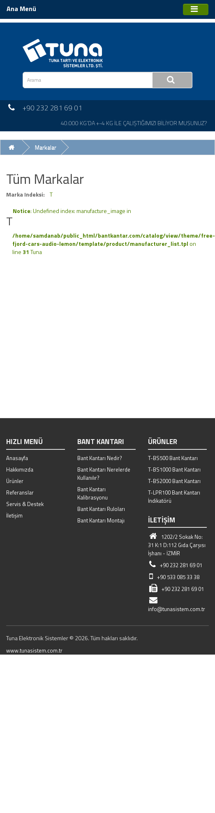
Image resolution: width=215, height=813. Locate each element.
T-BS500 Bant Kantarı (173, 458)
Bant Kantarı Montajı (101, 520)
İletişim (14, 515)
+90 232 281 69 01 (175, 565)
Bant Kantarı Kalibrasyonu (92, 493)
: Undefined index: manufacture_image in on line (113, 231)
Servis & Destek (25, 504)
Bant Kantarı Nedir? (99, 458)
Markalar (45, 147)
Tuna (36, 251)
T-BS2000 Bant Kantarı (174, 481)
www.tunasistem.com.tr (34, 650)
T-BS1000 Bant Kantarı (174, 469)
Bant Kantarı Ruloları (101, 509)
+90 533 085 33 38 (173, 577)
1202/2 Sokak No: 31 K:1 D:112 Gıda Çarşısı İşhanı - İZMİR (177, 545)
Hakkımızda (19, 469)
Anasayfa (17, 458)
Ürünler (14, 481)
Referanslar (20, 492)
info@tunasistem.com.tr (176, 605)
